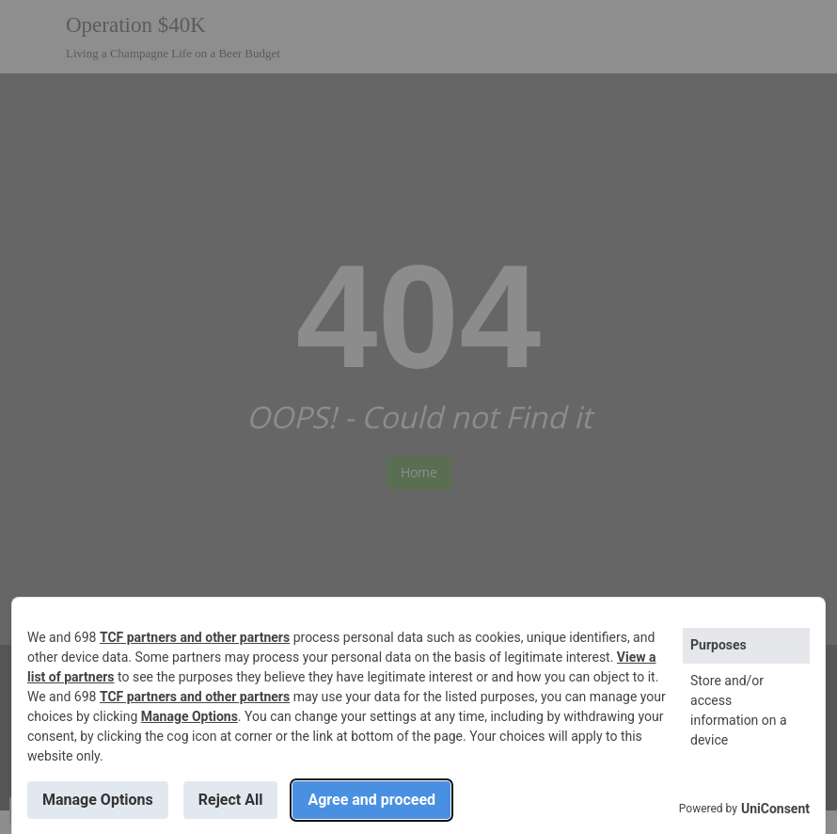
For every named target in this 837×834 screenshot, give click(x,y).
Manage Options (189, 716)
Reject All (230, 800)
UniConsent (775, 808)
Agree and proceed (371, 800)
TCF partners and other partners (195, 637)
